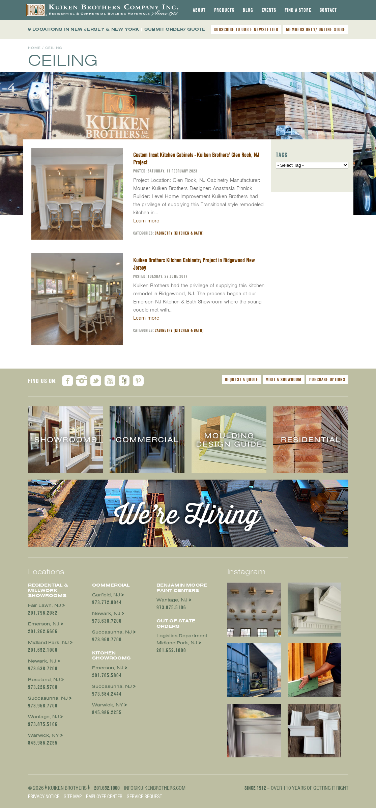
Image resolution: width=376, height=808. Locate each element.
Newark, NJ (42, 661)
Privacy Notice (43, 796)
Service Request (144, 796)
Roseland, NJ (44, 679)
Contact (328, 10)
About (199, 10)
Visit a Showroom (283, 379)
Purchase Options (327, 379)
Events (269, 10)
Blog (248, 10)
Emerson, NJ (43, 624)
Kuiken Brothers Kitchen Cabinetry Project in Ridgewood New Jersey (194, 264)
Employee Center (104, 796)
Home (34, 48)
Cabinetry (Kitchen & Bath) (179, 233)
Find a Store (298, 10)
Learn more (146, 220)
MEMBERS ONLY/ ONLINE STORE (315, 29)
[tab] (199, 10)
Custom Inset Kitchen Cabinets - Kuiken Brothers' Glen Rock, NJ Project (196, 158)
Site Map (73, 796)
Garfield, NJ (106, 595)
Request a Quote (241, 379)
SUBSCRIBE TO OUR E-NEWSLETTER (246, 29)
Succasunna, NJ (48, 698)
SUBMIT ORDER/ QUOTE (174, 29)
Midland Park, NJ (48, 642)
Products (224, 10)
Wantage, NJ (43, 717)
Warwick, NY (43, 735)
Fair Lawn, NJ (44, 605)
